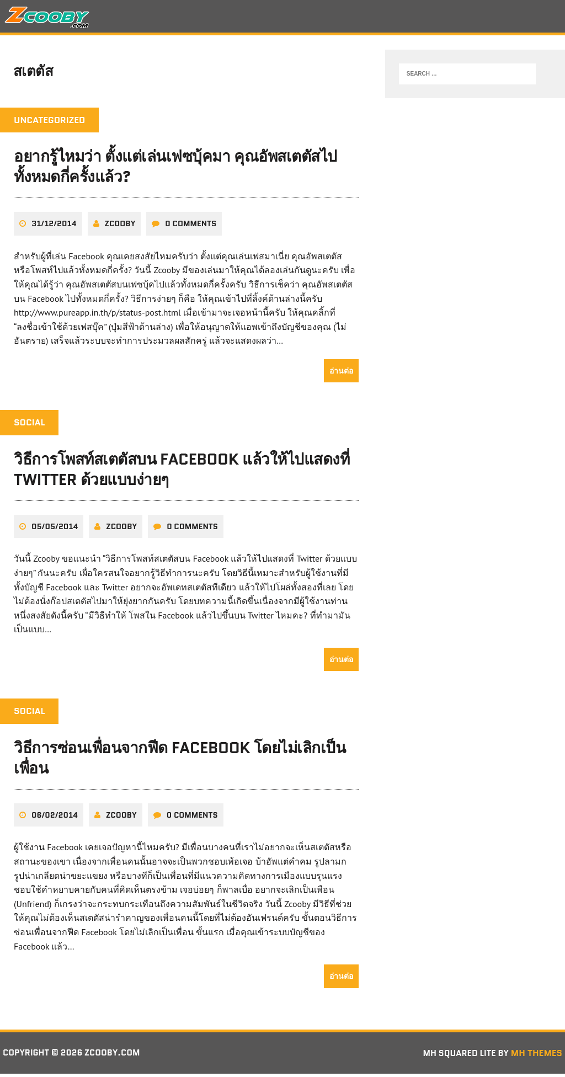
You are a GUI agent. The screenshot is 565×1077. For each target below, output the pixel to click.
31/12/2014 (54, 226)
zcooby (120, 226)
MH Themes (536, 1055)
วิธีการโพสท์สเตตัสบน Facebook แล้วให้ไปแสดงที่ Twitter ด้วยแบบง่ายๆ (182, 472)
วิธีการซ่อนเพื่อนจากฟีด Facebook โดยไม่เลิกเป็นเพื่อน (180, 761)
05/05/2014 (54, 529)
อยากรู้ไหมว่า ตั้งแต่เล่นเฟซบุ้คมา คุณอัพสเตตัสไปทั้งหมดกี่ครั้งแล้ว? (175, 170)
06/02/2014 (54, 817)
